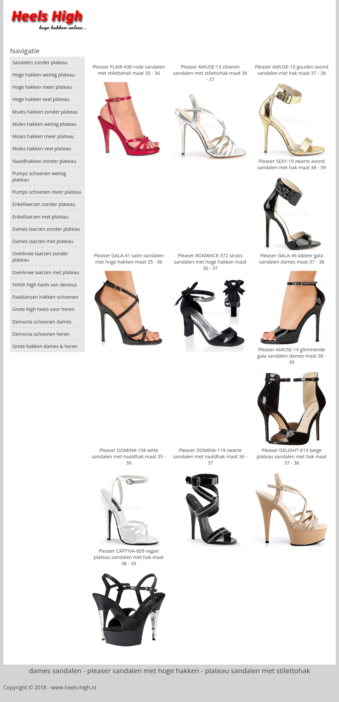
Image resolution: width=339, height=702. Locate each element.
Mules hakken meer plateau (43, 136)
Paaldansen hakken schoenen (45, 297)
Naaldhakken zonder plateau (44, 161)
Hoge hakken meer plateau (42, 87)
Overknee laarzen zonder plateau (40, 256)
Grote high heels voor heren (43, 309)
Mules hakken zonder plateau (45, 112)
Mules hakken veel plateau (41, 148)
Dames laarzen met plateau (42, 241)
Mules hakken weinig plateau (44, 124)
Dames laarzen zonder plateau (46, 229)
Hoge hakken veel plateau (41, 99)
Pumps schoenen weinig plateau (39, 176)
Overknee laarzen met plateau (45, 272)
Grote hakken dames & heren (44, 346)
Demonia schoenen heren (41, 334)
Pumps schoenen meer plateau (46, 192)
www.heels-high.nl (73, 687)
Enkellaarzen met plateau (40, 217)
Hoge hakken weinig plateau (43, 75)
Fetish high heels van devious (44, 284)
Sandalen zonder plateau (40, 62)
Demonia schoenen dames (42, 322)
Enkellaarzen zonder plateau (43, 204)
